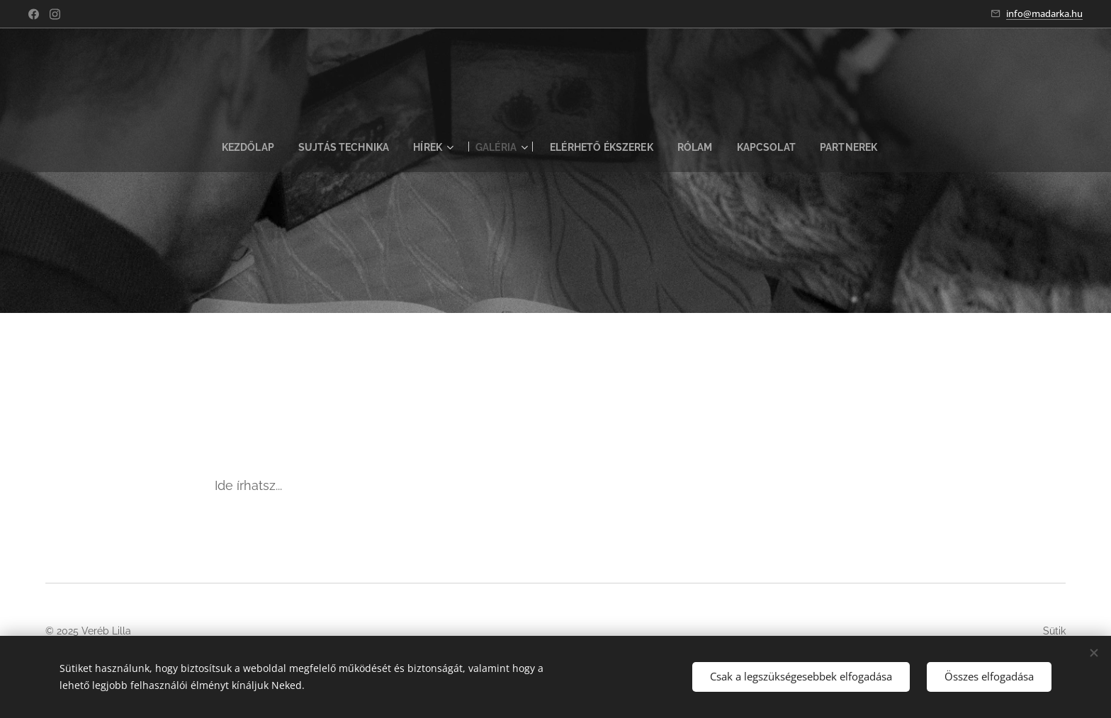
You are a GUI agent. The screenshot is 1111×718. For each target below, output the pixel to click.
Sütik (1054, 631)
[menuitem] (241, 147)
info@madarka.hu (1044, 13)
